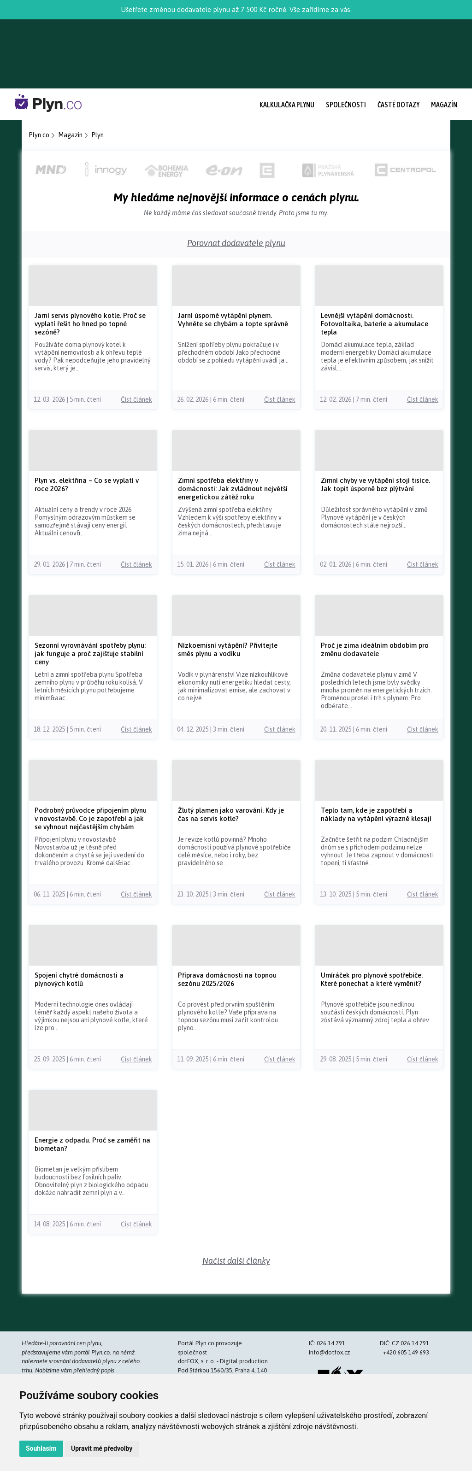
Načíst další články (236, 1261)
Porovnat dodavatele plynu (236, 243)
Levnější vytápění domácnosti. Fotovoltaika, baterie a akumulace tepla (374, 323)
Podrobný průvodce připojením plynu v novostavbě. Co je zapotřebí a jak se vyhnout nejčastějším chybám (91, 818)
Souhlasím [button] (41, 1448)
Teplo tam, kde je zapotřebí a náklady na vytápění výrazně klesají (376, 814)
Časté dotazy (398, 104)
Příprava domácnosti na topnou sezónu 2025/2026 (227, 979)
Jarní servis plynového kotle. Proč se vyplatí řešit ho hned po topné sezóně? (90, 323)
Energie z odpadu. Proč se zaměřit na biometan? (92, 1144)
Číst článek (136, 399)
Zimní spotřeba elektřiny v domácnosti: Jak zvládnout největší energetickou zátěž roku (233, 488)
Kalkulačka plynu (287, 104)
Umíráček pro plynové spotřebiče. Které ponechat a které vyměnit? (372, 979)
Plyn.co (39, 135)
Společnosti (346, 104)
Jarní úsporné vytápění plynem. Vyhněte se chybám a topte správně (233, 319)
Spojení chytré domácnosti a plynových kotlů (79, 979)
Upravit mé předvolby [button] (101, 1448)
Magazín (444, 104)
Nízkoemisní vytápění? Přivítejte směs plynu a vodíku (227, 649)
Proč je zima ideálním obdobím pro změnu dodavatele (375, 649)
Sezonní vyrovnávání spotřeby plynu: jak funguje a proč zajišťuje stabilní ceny (90, 653)
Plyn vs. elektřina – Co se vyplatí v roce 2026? (87, 484)
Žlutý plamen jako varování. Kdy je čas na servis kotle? (231, 814)
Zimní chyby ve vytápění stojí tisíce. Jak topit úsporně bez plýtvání (375, 484)
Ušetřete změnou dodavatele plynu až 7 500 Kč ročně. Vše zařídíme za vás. (236, 9)
